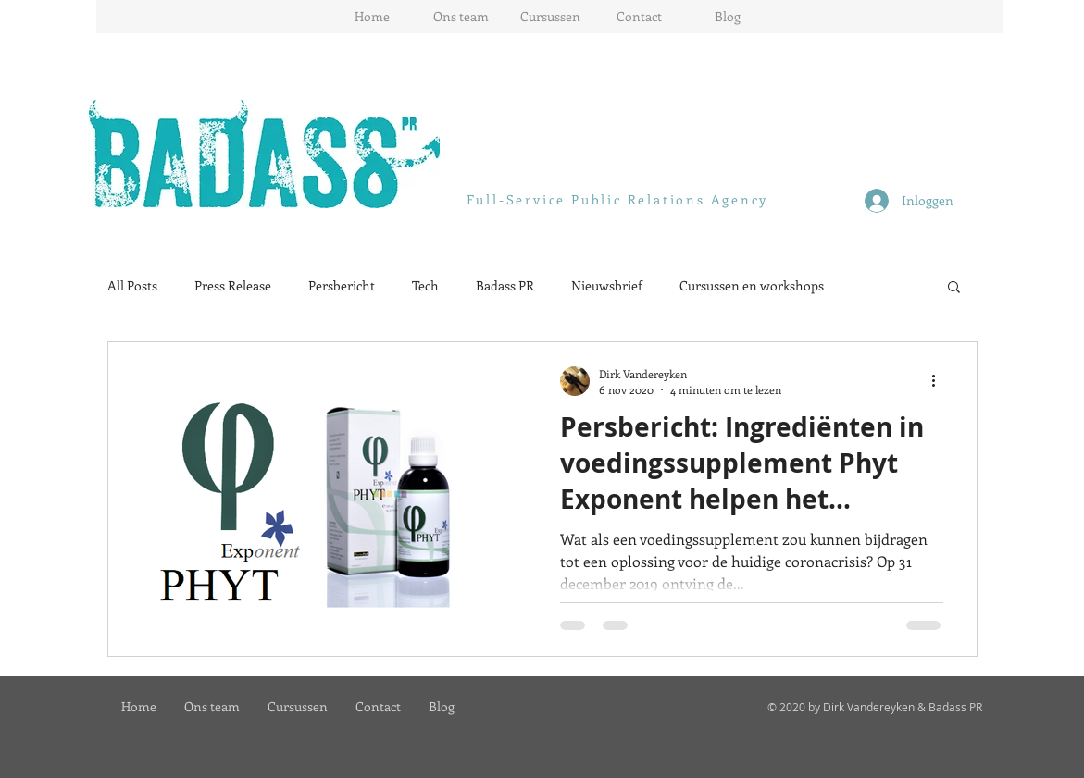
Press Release (232, 285)
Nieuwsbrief (606, 285)
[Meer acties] (940, 381)
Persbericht (341, 285)
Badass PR (505, 285)
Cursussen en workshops (751, 285)
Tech (425, 285)
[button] (954, 288)
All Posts (132, 285)
